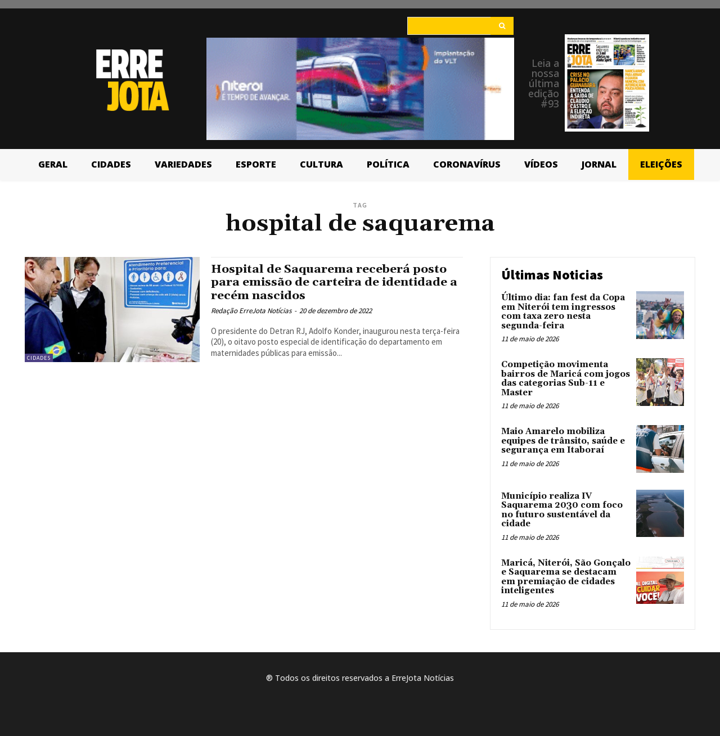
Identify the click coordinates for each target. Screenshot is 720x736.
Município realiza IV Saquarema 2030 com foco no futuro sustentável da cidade (562, 510)
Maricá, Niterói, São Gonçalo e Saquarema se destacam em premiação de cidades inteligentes (566, 577)
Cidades (39, 358)
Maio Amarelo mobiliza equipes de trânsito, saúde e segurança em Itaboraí (563, 440)
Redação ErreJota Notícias (251, 310)
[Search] (502, 26)
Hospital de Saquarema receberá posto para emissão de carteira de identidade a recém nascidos (335, 282)
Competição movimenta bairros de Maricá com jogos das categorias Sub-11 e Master (565, 378)
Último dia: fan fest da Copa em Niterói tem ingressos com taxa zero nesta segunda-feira (563, 311)
